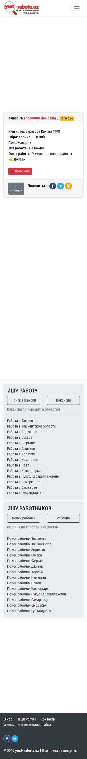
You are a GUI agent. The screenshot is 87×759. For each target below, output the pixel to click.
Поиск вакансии (23, 400)
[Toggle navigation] (76, 8)
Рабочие (63, 518)
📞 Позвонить (20, 171)
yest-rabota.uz (27, 750)
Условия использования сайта (27, 725)
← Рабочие (16, 188)
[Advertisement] (43, 61)
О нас (7, 719)
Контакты (48, 719)
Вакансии (63, 400)
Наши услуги (26, 719)
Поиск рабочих (23, 518)
